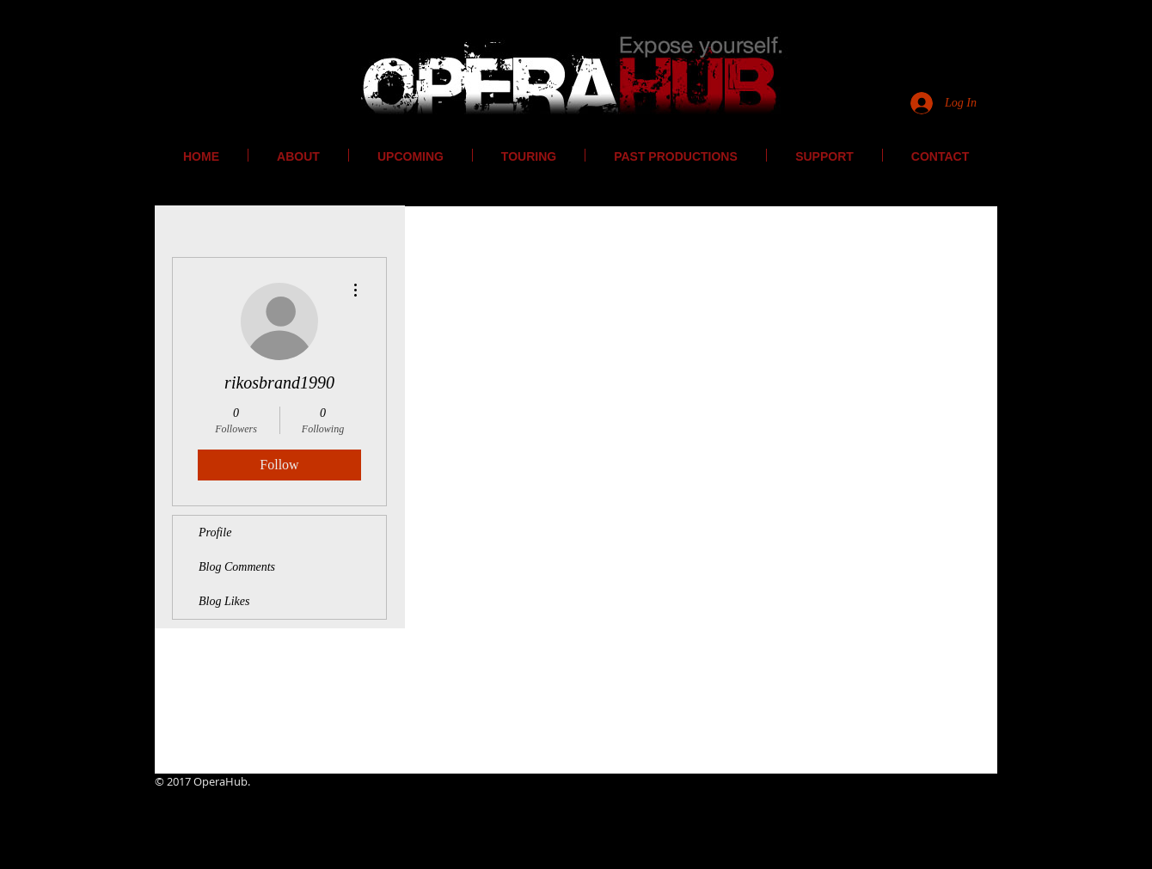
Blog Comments (237, 566)
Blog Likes (224, 601)
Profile (215, 532)
